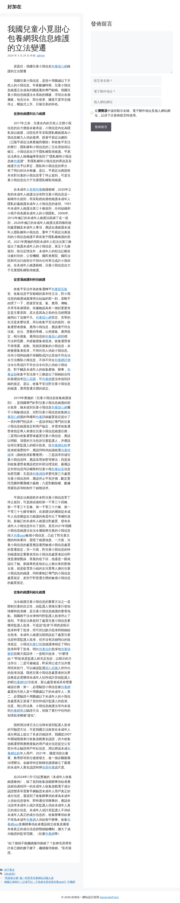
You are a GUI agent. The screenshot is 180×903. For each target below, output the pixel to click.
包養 (17, 161)
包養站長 (58, 469)
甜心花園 (29, 379)
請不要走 (9, 869)
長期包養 (35, 189)
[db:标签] (9, 874)
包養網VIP (21, 682)
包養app (20, 535)
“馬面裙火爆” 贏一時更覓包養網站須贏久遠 (29, 878)
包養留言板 (59, 289)
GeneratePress (109, 897)
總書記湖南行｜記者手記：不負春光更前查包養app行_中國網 (39, 881)
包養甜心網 (59, 66)
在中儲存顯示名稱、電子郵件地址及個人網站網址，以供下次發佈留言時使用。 (132, 113)
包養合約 (45, 649)
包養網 (47, 379)
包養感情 (39, 473)
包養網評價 (62, 360)
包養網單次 (18, 710)
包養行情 (35, 644)
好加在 (14, 6)
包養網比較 (59, 445)
